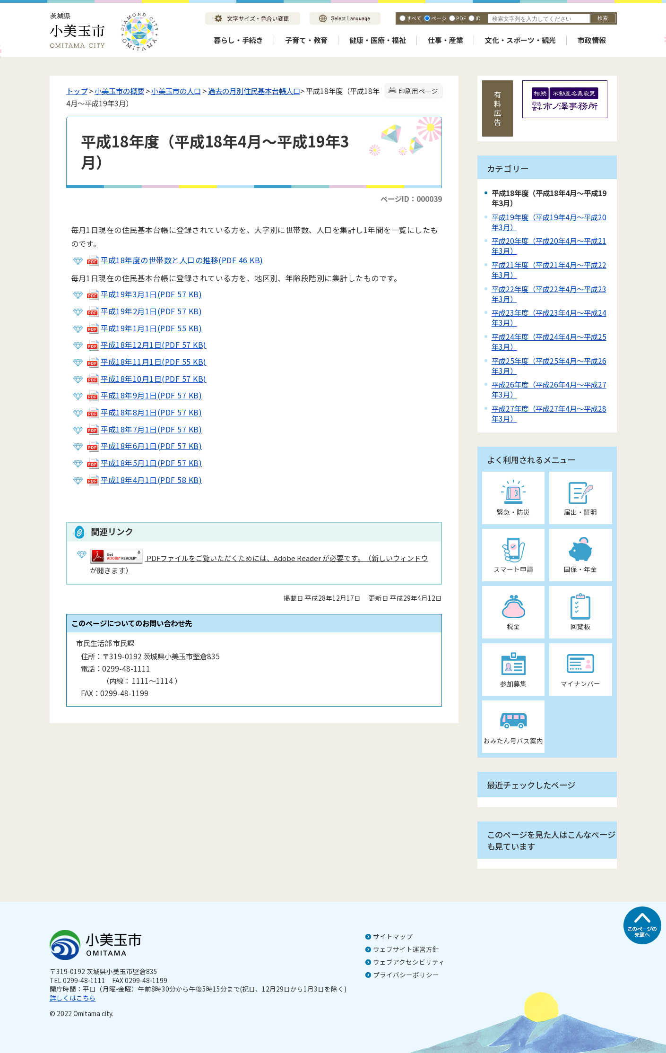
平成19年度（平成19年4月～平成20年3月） (549, 222)
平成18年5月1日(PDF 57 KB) (144, 462)
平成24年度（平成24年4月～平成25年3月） (549, 341)
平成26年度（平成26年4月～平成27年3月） (549, 389)
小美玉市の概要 (119, 91)
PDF (461, 18)
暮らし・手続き (238, 40)
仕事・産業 (445, 40)
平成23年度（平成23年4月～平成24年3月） (549, 317)
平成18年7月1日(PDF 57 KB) (144, 429)
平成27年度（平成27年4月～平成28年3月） (549, 413)
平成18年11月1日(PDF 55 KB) (146, 361)
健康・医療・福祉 (377, 40)
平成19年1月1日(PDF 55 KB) (144, 328)
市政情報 (592, 40)
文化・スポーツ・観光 (520, 40)
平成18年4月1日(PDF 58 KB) (144, 479)
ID (478, 18)
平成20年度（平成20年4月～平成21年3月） (549, 245)
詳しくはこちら (73, 997)
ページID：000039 (411, 198)
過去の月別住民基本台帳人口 (254, 91)
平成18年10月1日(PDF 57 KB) (146, 378)
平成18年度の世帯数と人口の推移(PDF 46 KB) (174, 260)
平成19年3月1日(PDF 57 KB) (144, 294)
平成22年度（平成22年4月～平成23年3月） (549, 294)
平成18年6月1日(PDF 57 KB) (144, 445)
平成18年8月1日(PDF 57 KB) (144, 412)
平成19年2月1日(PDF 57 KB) (144, 311)
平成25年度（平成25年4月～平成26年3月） (549, 365)
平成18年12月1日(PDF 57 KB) (146, 344)
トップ (76, 91)
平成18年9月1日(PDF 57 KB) (144, 395)
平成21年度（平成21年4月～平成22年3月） (549, 269)
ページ (439, 18)
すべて (414, 18)
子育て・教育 (306, 40)
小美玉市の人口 (176, 91)
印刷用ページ (418, 90)
